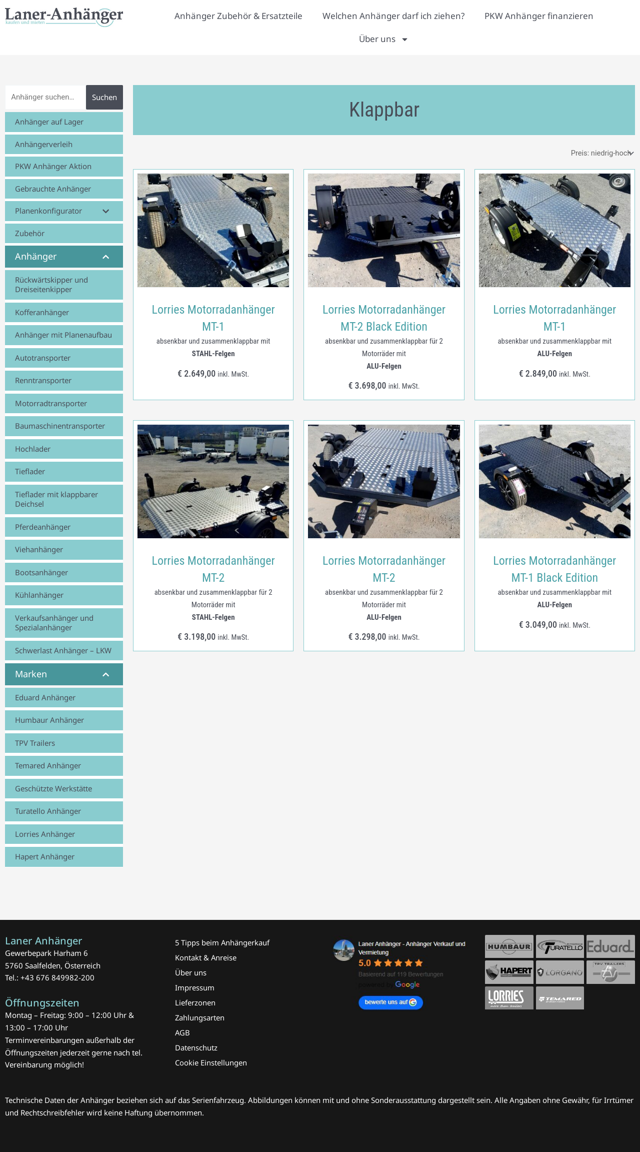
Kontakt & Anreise (206, 957)
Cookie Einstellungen (211, 1062)
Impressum (194, 987)
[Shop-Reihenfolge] (600, 153)
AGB (182, 1032)
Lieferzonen (195, 1002)
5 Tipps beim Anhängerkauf (222, 942)
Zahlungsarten (200, 1017)
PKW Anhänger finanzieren (539, 16)
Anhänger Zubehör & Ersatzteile (238, 16)
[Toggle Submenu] (105, 211)
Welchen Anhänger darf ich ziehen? (393, 16)
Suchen (104, 97)
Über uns (384, 39)
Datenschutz (196, 1047)
